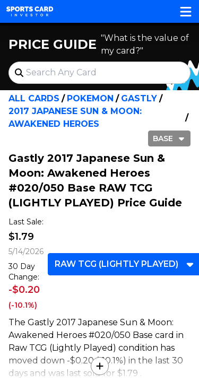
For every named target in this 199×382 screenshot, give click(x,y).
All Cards (33, 98)
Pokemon (90, 98)
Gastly (139, 98)
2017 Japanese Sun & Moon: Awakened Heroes (75, 117)
